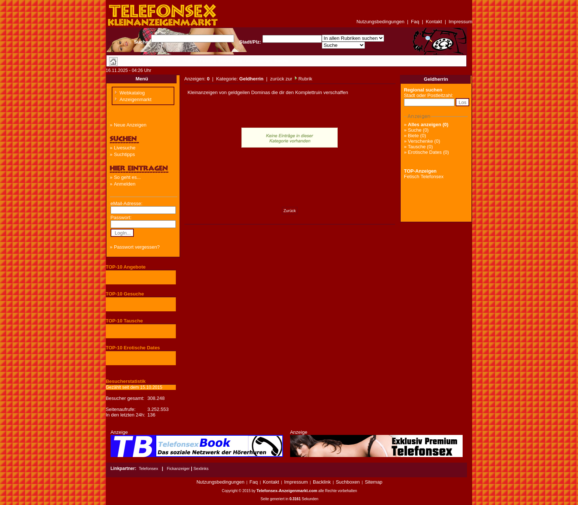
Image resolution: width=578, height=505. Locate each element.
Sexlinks (201, 468)
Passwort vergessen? (137, 247)
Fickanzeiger (178, 468)
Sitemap (374, 482)
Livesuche (125, 148)
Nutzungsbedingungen (380, 21)
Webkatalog (131, 93)
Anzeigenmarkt (135, 99)
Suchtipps (124, 154)
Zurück (289, 210)
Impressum (460, 21)
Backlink (322, 482)
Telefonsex (148, 468)
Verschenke (420, 141)
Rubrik (304, 79)
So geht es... (127, 177)
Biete (413, 135)
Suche (415, 130)
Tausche (416, 146)
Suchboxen (348, 482)
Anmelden (125, 184)
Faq (415, 21)
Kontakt (434, 21)
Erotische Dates (425, 152)
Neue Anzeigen (130, 125)
